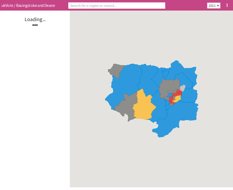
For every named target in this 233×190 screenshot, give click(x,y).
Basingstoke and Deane (35, 5)
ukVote (7, 5)
